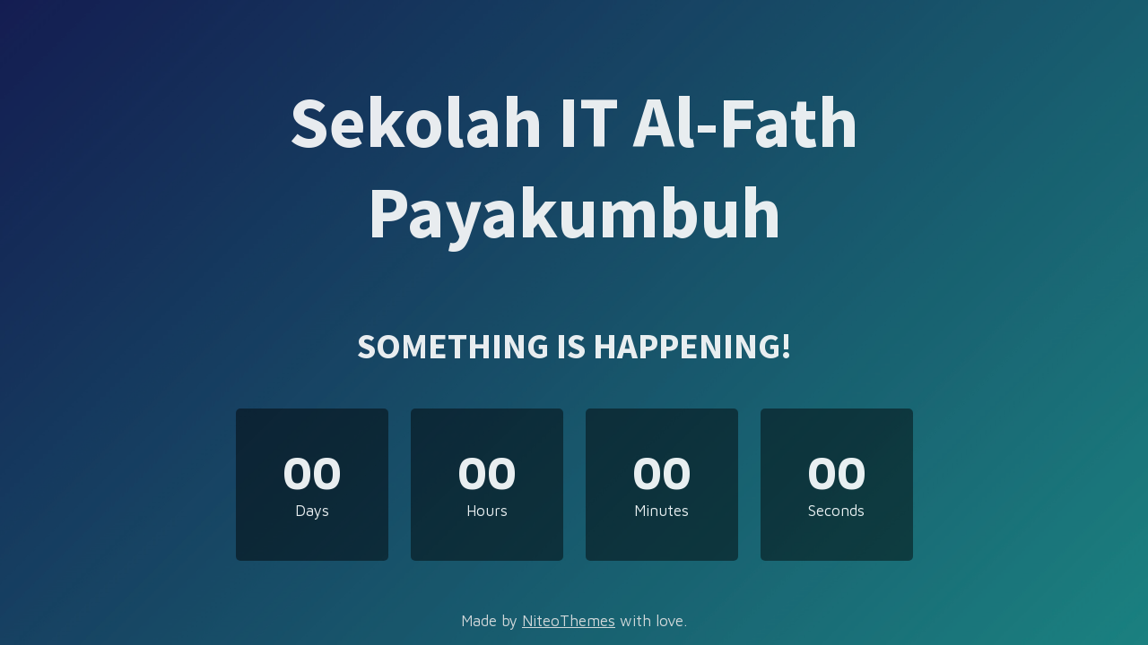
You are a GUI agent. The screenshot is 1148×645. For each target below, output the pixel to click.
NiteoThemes (568, 621)
